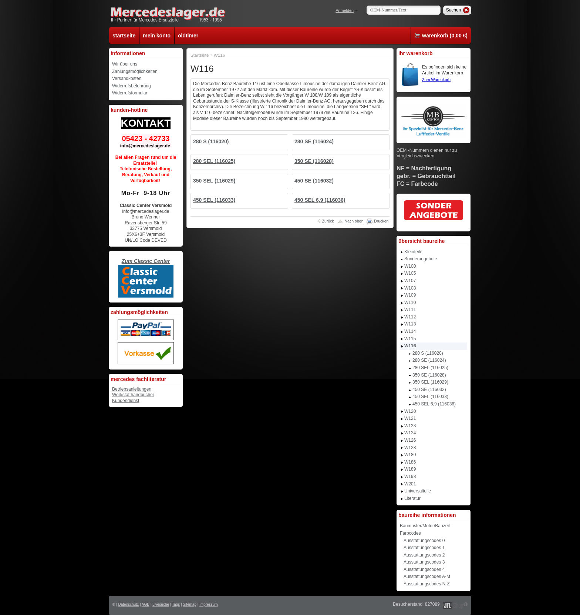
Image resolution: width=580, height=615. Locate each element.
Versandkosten (126, 78)
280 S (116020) (211, 141)
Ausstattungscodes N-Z (427, 583)
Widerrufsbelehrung (131, 85)
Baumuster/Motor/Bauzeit (425, 525)
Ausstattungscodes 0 (424, 540)
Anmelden (344, 10)
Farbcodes (410, 533)
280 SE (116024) (314, 141)
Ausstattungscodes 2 (424, 555)
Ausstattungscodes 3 (424, 562)
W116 (219, 55)
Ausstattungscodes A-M (427, 576)
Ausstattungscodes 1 (424, 547)
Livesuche (160, 604)
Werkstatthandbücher (133, 394)
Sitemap (189, 604)
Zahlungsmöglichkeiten (135, 71)
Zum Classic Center (146, 261)
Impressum (208, 604)
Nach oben (353, 221)
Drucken (381, 221)
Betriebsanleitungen (131, 389)
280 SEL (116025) (214, 161)
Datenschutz (128, 604)
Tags (176, 604)
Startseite (199, 55)
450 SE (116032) (314, 181)
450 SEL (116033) (214, 200)
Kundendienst (125, 400)
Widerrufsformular (129, 93)
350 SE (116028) (314, 161)
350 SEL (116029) (214, 181)
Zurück (328, 221)
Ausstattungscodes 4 (424, 569)
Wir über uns (124, 64)
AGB (145, 604)
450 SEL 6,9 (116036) (319, 200)
